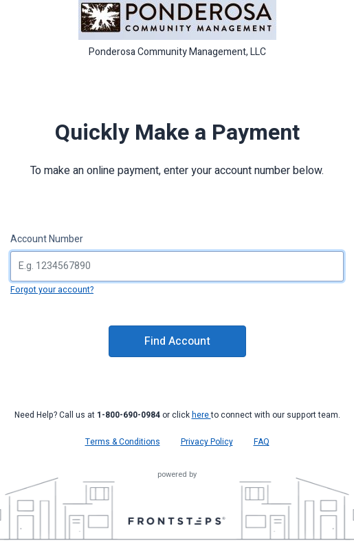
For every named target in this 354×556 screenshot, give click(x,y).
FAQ (261, 442)
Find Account (177, 341)
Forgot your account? (51, 290)
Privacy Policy (207, 442)
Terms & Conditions (122, 442)
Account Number (46, 239)
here (201, 415)
